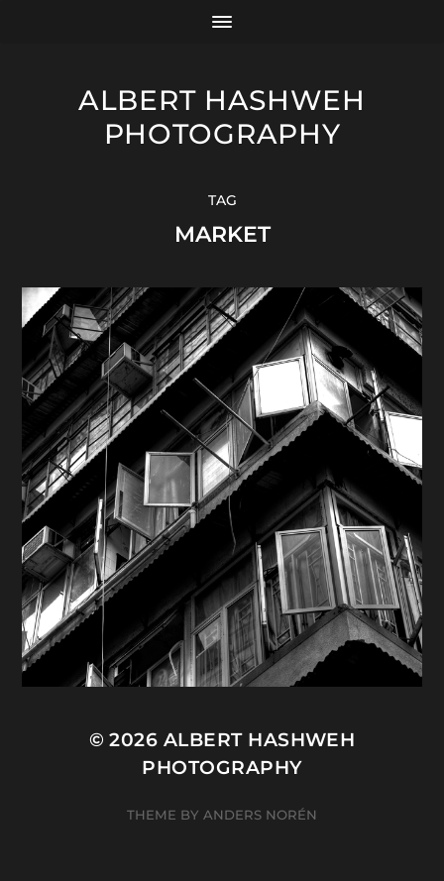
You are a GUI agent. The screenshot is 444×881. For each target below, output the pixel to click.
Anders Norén (260, 815)
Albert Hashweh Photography (222, 117)
